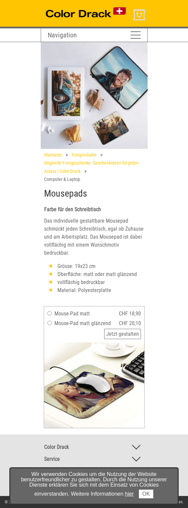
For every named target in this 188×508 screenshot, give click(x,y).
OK (146, 494)
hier (129, 494)
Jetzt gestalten (122, 334)
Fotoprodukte (84, 155)
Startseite (53, 155)
